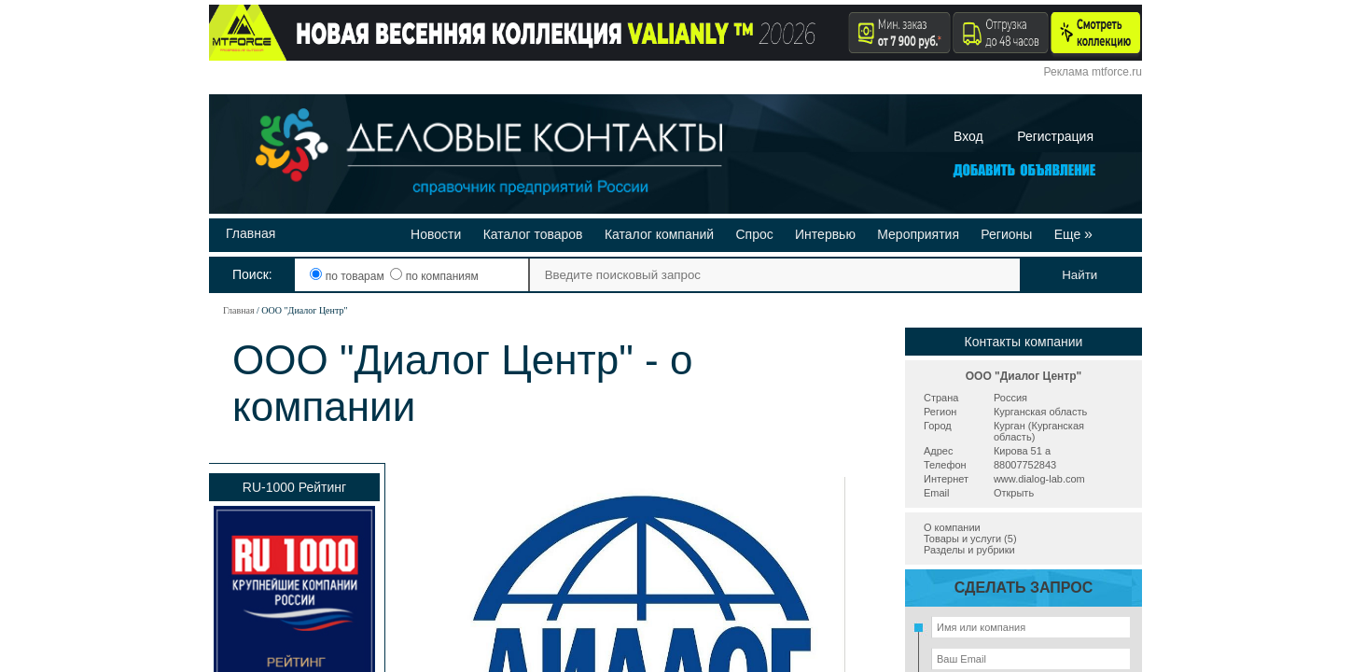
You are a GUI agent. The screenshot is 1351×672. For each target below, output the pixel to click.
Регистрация (1055, 136)
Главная (250, 233)
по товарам (348, 276)
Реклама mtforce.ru (1093, 71)
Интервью (825, 234)
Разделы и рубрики (969, 549)
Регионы (1006, 234)
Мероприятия (918, 234)
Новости (436, 234)
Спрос (754, 234)
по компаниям (434, 276)
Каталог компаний (659, 234)
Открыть (1014, 492)
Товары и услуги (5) (970, 538)
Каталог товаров (533, 234)
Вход (968, 136)
